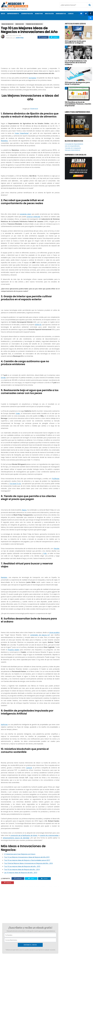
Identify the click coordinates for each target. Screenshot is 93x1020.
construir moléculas (33, 217)
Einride (3, 378)
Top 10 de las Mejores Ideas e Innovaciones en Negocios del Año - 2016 (28, 863)
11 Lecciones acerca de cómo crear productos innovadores (47, 961)
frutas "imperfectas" (22, 133)
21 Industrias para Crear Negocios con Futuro (19, 854)
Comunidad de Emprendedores (74, 144)
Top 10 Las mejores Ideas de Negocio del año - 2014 (22, 869)
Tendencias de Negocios (34, 24)
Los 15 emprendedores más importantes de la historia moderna (76, 62)
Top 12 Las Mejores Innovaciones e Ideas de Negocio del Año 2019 (26, 857)
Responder (9, 978)
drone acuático (54, 632)
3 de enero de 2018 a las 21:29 (20, 970)
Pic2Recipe (55, 479)
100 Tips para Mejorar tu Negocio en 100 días (15, 961)
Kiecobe (56, 548)
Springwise (32, 78)
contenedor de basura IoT (40, 635)
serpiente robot (25, 214)
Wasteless (4, 141)
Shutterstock (34, 109)
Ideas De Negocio (7, 24)
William (8, 970)
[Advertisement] (30, 53)
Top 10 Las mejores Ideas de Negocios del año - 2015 (22, 866)
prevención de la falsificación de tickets (24, 835)
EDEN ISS (38, 325)
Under (18, 413)
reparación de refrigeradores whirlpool (20, 982)
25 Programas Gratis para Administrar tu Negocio (75, 42)
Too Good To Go (15, 484)
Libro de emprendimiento (72, 146)
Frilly (45, 553)
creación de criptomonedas (49, 835)
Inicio (3, 13)
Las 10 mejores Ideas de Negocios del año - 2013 (20, 873)
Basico (24, 510)
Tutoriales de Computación (73, 148)
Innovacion (20, 24)
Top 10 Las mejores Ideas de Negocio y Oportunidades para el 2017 (27, 860)
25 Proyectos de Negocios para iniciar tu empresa (77, 83)
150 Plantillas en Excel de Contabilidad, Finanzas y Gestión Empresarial (78, 104)
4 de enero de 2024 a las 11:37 (42, 982)
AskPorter (4, 725)
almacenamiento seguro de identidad (16, 838)
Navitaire (4, 577)
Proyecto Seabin (13, 650)
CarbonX (29, 768)
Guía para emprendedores (72, 150)
